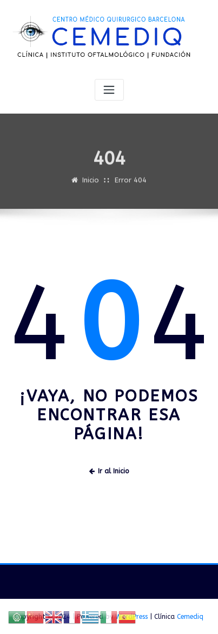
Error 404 (131, 184)
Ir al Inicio (109, 471)
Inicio (90, 184)
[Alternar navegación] (109, 90)
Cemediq (190, 616)
